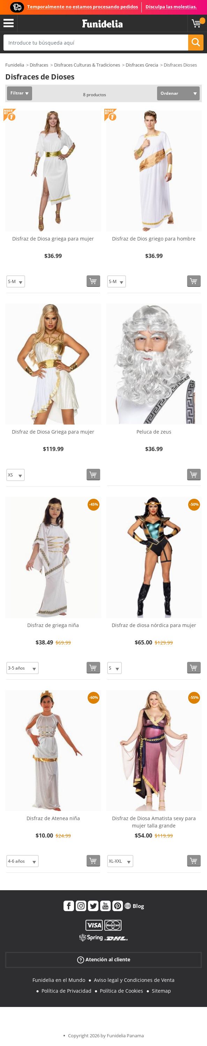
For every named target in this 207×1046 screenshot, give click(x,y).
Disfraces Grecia (142, 65)
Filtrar (16, 93)
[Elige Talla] (15, 281)
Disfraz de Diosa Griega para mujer (53, 431)
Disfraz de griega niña (53, 625)
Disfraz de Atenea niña (53, 818)
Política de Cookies (121, 990)
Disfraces (39, 65)
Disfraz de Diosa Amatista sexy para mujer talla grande (154, 822)
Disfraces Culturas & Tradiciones (87, 65)
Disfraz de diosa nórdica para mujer (154, 625)
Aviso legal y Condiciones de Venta (134, 980)
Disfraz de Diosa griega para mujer (53, 238)
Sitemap (161, 990)
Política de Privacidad (66, 990)
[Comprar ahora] (93, 281)
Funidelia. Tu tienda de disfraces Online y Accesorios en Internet (102, 24)
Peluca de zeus (153, 431)
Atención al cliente (103, 959)
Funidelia (14, 65)
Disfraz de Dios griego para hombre (153, 238)
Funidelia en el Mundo (58, 980)
